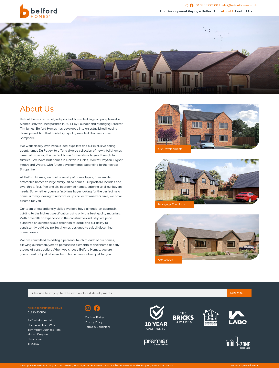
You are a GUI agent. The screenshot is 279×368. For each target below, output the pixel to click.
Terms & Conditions (98, 327)
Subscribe (239, 293)
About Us (220, 11)
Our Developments (153, 11)
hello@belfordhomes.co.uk (239, 5)
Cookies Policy (94, 317)
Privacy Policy (93, 322)
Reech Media (251, 365)
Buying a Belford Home (191, 11)
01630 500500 (207, 5)
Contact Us (240, 11)
